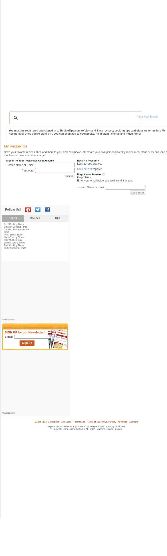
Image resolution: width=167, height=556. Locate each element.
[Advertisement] (35, 291)
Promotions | (80, 422)
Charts (12, 218)
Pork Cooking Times (14, 245)
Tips (57, 217)
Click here (83, 169)
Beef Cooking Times (14, 224)
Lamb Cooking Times (14, 242)
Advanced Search (147, 116)
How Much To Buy (13, 240)
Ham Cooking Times (14, 237)
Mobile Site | (40, 422)
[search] (75, 118)
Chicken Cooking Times (15, 227)
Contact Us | (54, 422)
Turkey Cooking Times (15, 248)
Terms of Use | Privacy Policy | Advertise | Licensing (112, 422)
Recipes (35, 218)
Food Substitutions (13, 234)
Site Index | (66, 422)
